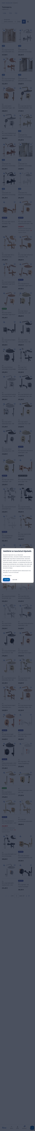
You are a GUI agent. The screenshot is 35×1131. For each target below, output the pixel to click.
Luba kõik (6, 579)
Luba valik (14, 579)
